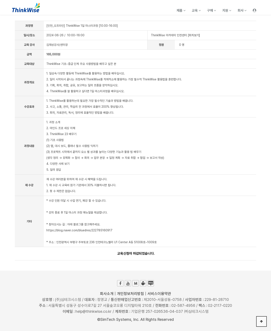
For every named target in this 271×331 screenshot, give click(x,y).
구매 (211, 10)
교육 (196, 10)
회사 (242, 10)
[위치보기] (194, 35)
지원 (226, 10)
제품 (181, 10)
